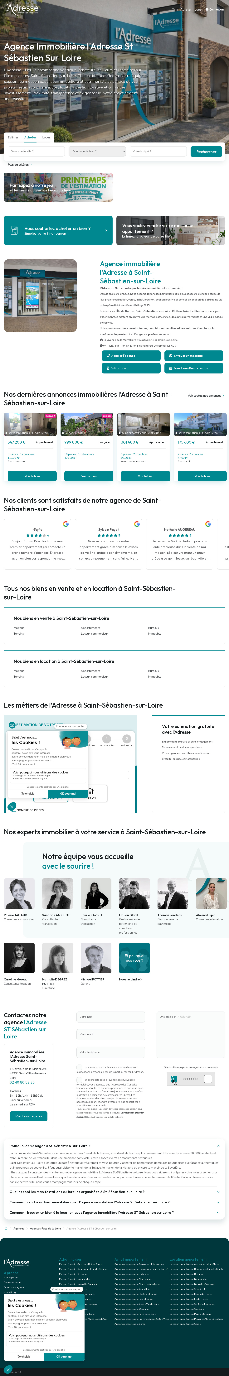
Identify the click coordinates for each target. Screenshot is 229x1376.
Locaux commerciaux (94, 634)
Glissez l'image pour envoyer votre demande (191, 1067)
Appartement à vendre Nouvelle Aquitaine (136, 1284)
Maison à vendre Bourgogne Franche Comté (82, 1269)
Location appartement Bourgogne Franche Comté (196, 1269)
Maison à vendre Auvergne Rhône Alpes (80, 1264)
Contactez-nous (12, 1282)
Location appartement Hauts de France (191, 1294)
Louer (198, 10)
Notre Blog (10, 1292)
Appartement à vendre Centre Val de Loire (136, 1304)
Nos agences (11, 1277)
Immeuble (154, 634)
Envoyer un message (186, 356)
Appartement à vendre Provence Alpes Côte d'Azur (141, 1319)
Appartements (90, 628)
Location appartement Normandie (188, 1279)
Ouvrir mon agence (14, 1287)
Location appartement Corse (185, 1323)
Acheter (186, 10)
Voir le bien (32, 476)
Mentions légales (28, 1116)
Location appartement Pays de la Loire (190, 1314)
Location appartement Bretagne (187, 1274)
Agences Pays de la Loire (45, 1228)
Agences (18, 1228)
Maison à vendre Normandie (74, 1279)
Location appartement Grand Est (187, 1289)
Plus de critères (20, 165)
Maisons (19, 628)
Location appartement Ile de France (189, 1299)
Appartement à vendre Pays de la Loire (135, 1314)
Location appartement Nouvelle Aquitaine (192, 1284)
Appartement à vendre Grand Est (132, 1289)
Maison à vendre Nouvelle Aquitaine (78, 1284)
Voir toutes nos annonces (206, 396)
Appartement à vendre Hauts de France (135, 1294)
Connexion (215, 10)
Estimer (13, 137)
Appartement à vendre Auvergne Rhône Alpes (139, 1264)
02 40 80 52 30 (22, 1082)
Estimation (116, 368)
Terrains (19, 634)
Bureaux (153, 628)
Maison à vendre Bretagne (73, 1274)
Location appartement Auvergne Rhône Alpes (194, 1264)
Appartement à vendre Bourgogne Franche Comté (141, 1269)
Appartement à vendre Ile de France (133, 1299)
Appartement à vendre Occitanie (131, 1309)
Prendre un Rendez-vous (188, 368)
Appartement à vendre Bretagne (131, 1274)
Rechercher (206, 151)
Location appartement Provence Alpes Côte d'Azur (197, 1319)
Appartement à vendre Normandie (132, 1279)
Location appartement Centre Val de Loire (192, 1304)
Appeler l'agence (121, 356)
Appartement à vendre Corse (129, 1323)
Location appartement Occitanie (187, 1309)
